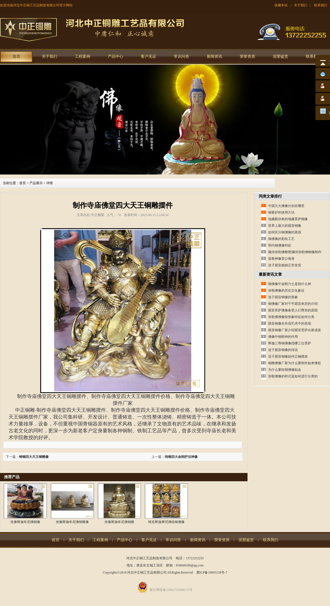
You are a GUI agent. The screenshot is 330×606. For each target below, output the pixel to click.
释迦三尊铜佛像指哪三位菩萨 (289, 343)
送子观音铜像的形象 (283, 297)
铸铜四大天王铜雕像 (34, 457)
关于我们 (300, 5)
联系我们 (320, 5)
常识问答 (181, 56)
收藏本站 (281, 5)
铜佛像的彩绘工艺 (281, 239)
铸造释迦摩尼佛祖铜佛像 (166, 522)
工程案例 (82, 56)
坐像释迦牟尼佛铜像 (25, 522)
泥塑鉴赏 (280, 56)
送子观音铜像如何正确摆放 (288, 356)
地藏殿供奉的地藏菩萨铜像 (288, 219)
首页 (16, 56)
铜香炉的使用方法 (281, 212)
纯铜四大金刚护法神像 (181, 457)
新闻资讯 (214, 56)
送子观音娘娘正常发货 (284, 265)
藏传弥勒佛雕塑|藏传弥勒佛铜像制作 (294, 252)
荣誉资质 (247, 56)
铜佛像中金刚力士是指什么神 (289, 284)
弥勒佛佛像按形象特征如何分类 (291, 317)
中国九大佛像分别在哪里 (286, 206)
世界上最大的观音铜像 (284, 226)
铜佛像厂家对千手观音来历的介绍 (293, 304)
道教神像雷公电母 (281, 259)
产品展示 (36, 183)
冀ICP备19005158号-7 (211, 572)
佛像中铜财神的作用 (283, 337)
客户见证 (148, 56)
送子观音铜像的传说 (283, 350)
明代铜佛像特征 (279, 245)
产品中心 (115, 56)
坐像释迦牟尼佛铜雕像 (72, 522)
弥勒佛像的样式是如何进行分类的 (293, 376)
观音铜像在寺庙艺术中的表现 (289, 323)
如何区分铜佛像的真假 (284, 232)
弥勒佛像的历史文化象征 (286, 290)
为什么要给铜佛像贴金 (284, 370)
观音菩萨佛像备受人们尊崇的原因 (293, 310)
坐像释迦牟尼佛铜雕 (119, 522)
